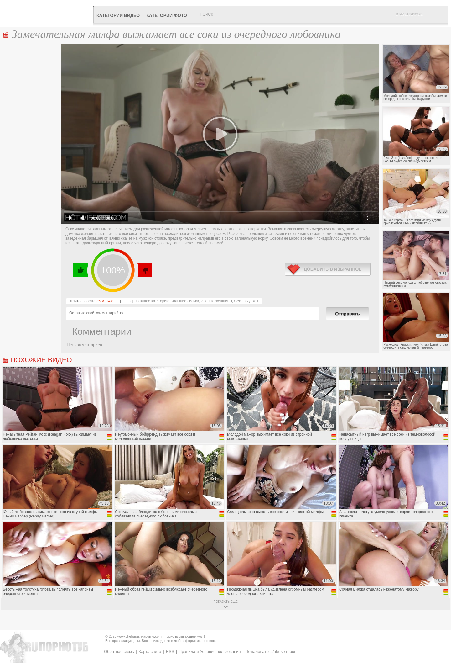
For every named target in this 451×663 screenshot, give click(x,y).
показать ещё (225, 601)
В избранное (409, 14)
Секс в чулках (246, 301)
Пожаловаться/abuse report (271, 651)
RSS (170, 651)
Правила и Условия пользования (210, 651)
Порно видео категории (148, 301)
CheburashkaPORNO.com (48, 13)
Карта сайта (149, 651)
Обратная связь (119, 651)
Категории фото (166, 15)
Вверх (439, 622)
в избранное (328, 269)
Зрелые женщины (216, 301)
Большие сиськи (184, 301)
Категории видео (118, 15)
